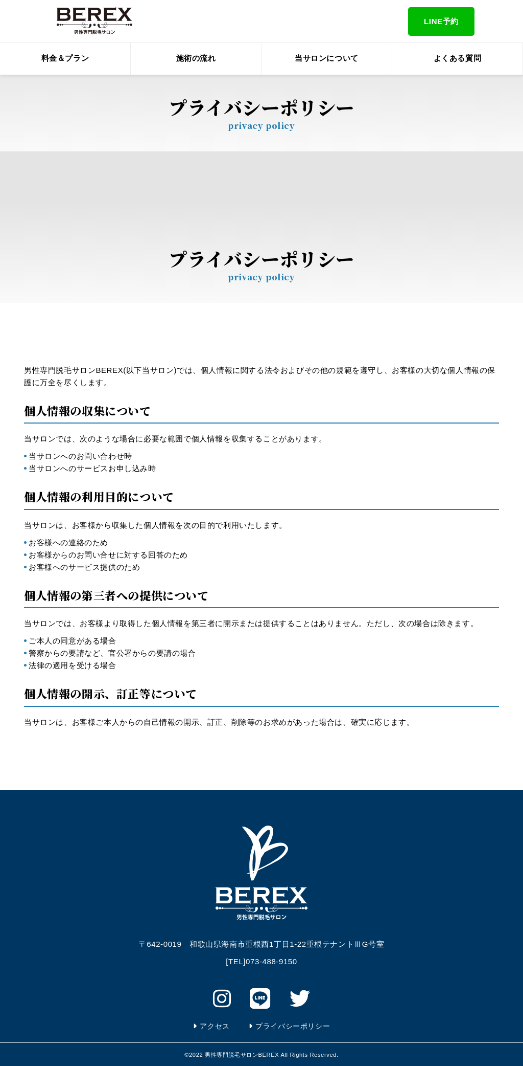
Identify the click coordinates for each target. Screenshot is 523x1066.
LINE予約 (441, 21)
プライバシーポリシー (292, 1026)
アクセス (214, 1026)
